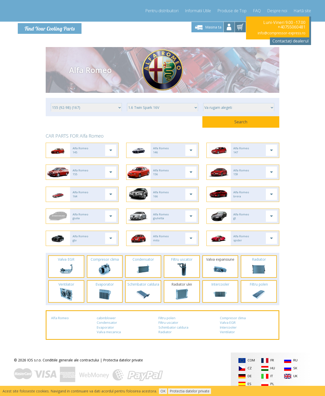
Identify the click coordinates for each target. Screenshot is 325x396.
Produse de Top (232, 10)
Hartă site (302, 10)
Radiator (165, 336)
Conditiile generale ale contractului (71, 364)
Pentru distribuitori (161, 10)
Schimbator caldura (173, 331)
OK (163, 391)
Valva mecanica (109, 336)
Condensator (107, 327)
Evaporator (105, 331)
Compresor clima (233, 322)
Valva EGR (228, 327)
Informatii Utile (198, 10)
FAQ (257, 10)
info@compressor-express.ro (281, 33)
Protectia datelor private (123, 364)
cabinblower (106, 322)
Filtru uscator (168, 327)
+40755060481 (291, 27)
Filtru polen (166, 322)
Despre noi (277, 10)
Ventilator (227, 336)
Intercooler (228, 331)
